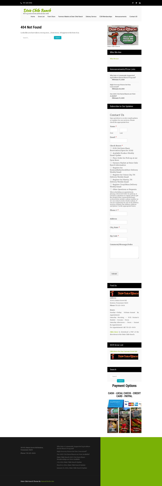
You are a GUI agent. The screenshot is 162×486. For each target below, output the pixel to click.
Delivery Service (91, 16)
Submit (114, 274)
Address (113, 219)
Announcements (120, 16)
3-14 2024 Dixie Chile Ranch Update (69, 462)
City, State (115, 227)
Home (33, 16)
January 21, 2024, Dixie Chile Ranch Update (72, 468)
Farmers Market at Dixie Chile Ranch (70, 16)
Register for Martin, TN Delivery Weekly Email (121, 181)
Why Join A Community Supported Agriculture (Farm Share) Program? (123, 76)
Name (113, 126)
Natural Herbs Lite (47, 481)
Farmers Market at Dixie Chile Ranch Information (124, 164)
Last (121, 133)
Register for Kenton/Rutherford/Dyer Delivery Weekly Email (124, 170)
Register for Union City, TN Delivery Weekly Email (122, 176)
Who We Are (114, 59)
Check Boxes (116, 146)
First (111, 133)
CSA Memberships (105, 16)
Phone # (114, 210)
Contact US (133, 16)
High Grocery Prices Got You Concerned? (120, 86)
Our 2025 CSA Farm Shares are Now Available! (122, 95)
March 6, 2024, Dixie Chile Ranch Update (71, 465)
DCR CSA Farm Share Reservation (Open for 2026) (121, 149)
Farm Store (51, 16)
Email (113, 137)
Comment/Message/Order (121, 244)
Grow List (41, 16)
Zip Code (114, 236)
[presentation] (125, 268)
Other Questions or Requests (125, 189)
